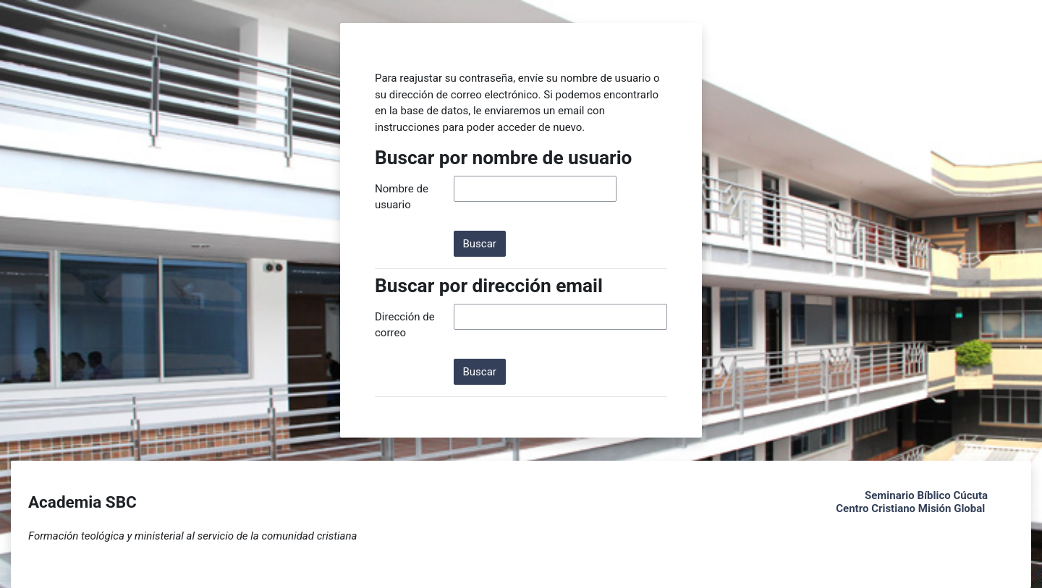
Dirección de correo (405, 325)
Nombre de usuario (401, 197)
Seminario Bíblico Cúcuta (926, 495)
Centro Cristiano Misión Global (910, 508)
